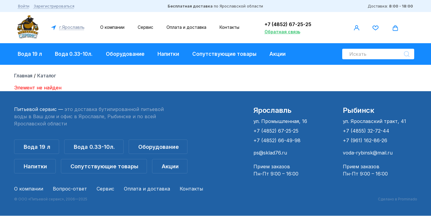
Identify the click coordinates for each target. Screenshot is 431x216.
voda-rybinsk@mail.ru (368, 153)
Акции (277, 54)
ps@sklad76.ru (270, 153)
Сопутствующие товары (224, 54)
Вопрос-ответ (70, 189)
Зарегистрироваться (54, 6)
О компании (112, 27)
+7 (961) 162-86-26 (365, 140)
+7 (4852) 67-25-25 (288, 24)
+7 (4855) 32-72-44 (366, 131)
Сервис (145, 27)
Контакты (229, 27)
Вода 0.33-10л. (74, 54)
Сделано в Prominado (397, 199)
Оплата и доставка (186, 27)
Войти (23, 6)
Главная (23, 76)
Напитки (168, 54)
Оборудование (125, 54)
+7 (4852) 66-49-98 (277, 140)
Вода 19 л (30, 54)
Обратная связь (282, 31)
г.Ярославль (71, 27)
